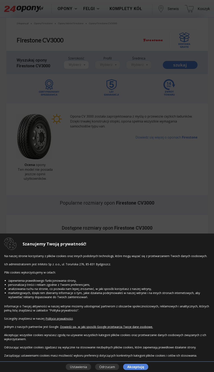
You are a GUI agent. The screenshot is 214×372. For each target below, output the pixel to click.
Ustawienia (78, 367)
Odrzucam (107, 367)
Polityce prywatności (59, 318)
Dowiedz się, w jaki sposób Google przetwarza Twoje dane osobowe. (106, 327)
